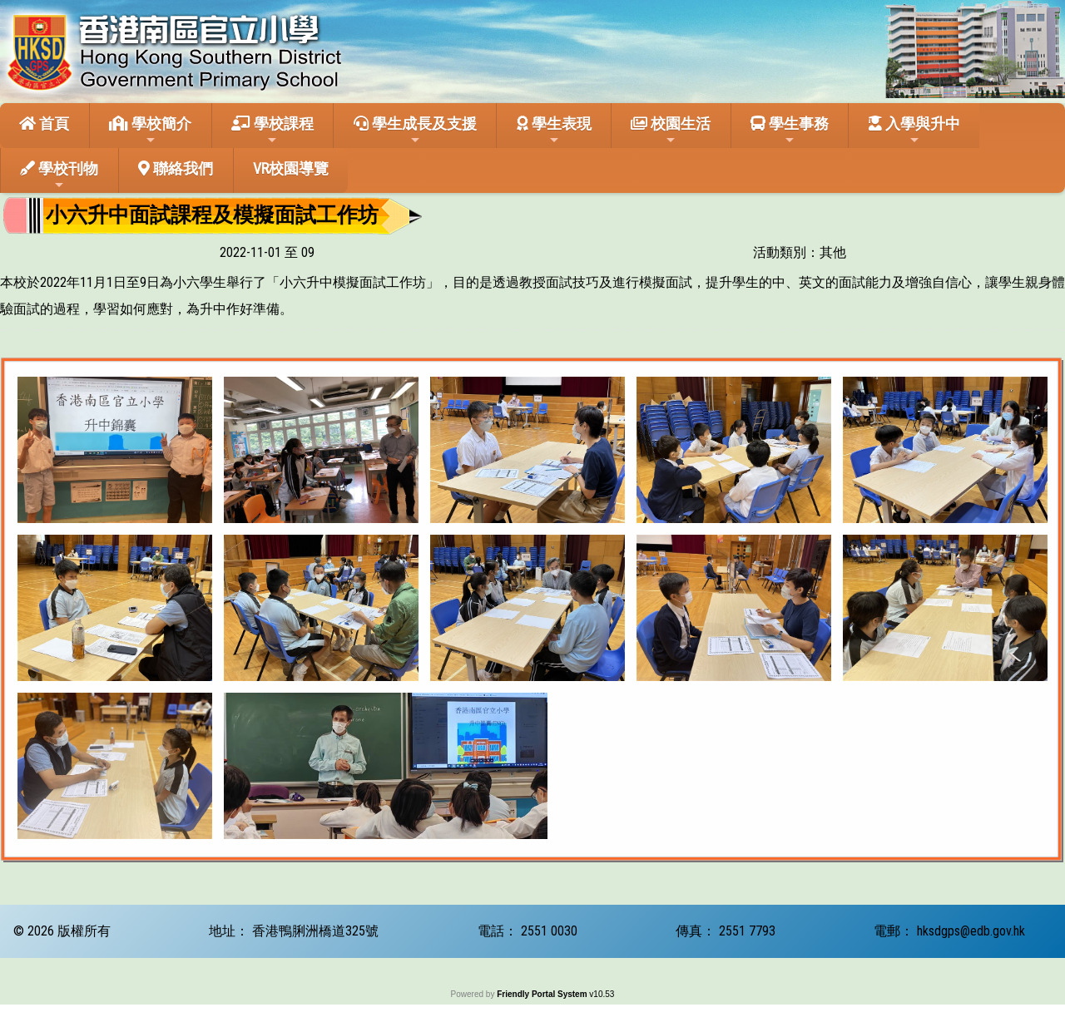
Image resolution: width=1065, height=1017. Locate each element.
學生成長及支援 (415, 130)
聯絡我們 (175, 168)
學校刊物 (59, 175)
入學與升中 (914, 130)
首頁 (44, 123)
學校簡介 (150, 130)
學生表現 (554, 130)
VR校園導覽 (291, 168)
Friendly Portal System (543, 994)
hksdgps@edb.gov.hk (971, 931)
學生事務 (789, 130)
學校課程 (272, 130)
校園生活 (671, 130)
